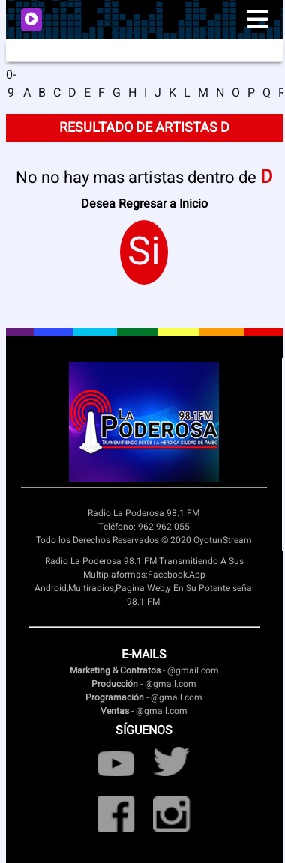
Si (144, 252)
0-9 (11, 84)
